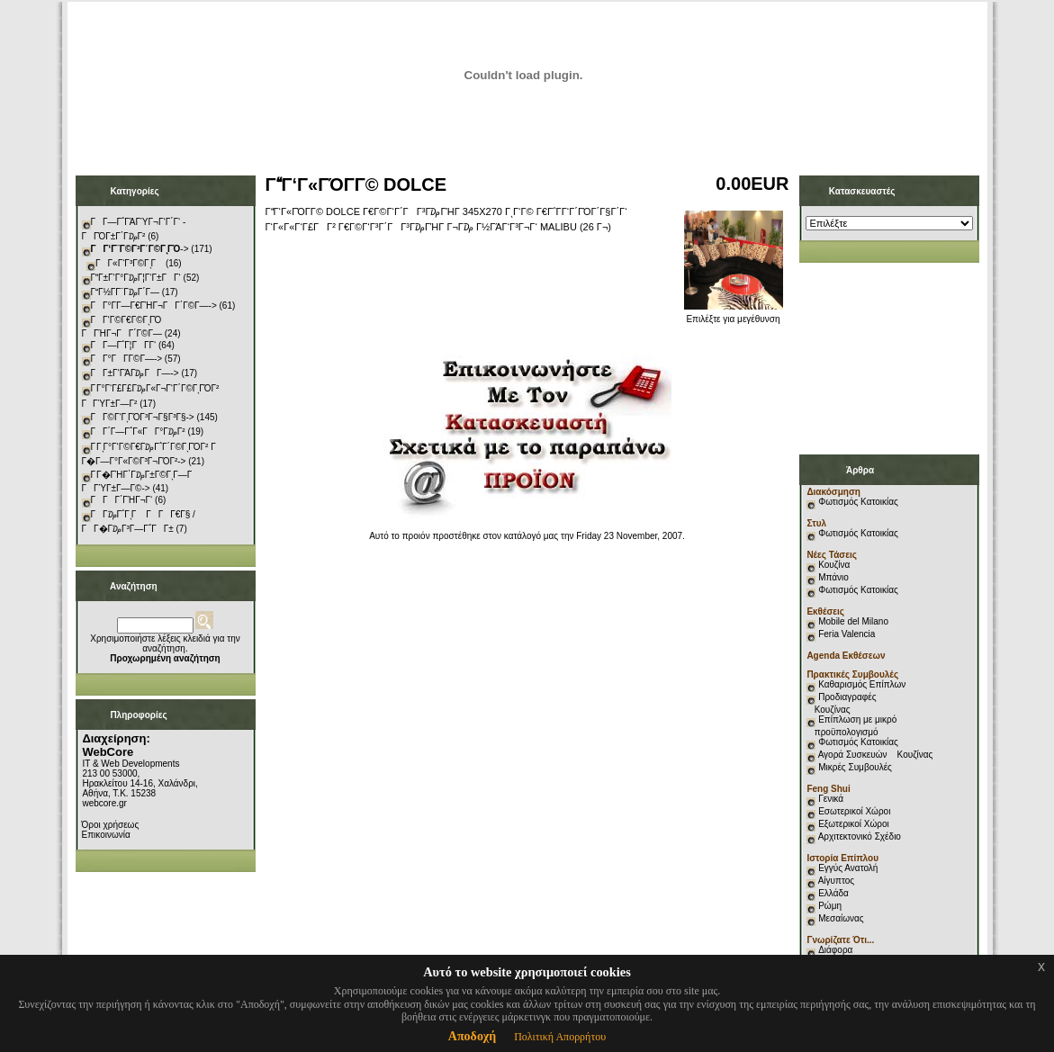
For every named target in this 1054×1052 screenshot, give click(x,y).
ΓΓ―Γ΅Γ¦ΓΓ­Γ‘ (124, 345)
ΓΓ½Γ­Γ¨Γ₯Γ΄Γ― (125, 292)
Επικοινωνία (106, 835)
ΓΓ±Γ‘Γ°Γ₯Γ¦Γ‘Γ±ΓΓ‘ (136, 278)
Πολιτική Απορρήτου (560, 1036)
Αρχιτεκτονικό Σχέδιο (859, 836)
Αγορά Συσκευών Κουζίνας (875, 755)
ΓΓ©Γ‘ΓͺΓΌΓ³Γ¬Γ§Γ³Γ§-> (142, 417)
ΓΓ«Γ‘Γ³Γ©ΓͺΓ (129, 263)
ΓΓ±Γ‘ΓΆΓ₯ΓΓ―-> (135, 373)
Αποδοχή (472, 1036)
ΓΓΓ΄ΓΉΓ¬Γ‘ (122, 500)
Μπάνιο (833, 577)
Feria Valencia (846, 634)
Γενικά (830, 799)
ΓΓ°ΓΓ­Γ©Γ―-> (127, 359)
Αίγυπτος (836, 881)
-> (140, 249)
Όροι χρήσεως (111, 825)
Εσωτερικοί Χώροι (854, 811)
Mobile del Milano (853, 621)
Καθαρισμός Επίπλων (860, 684)
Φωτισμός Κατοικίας (858, 502)
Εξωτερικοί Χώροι (853, 824)
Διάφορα (835, 950)
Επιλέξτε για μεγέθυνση (733, 315)
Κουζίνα (834, 565)
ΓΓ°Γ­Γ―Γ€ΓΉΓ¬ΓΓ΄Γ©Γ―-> (154, 305)
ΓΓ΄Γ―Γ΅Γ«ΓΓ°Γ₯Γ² (138, 431)
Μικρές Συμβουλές (855, 767)
